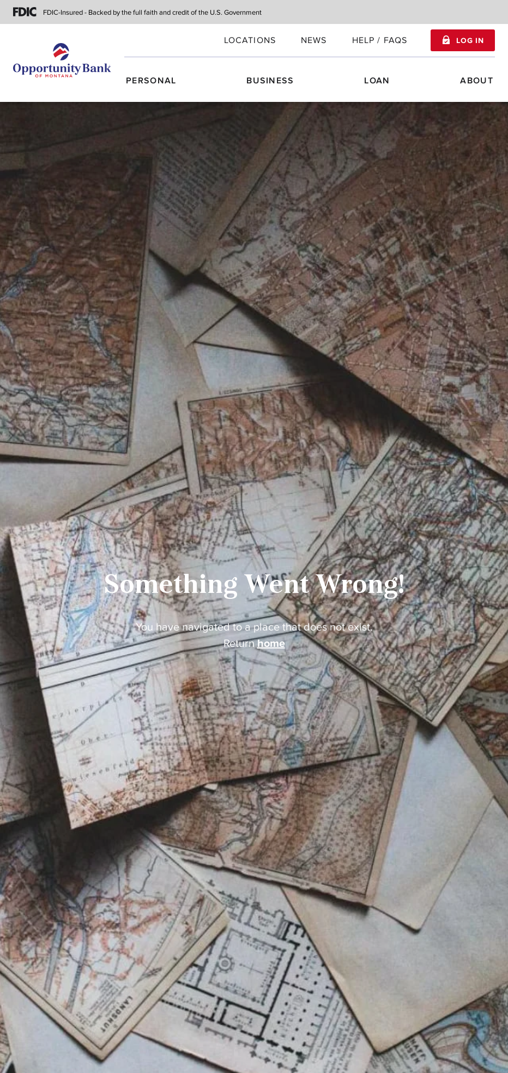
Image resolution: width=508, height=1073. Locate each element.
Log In (470, 41)
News (314, 40)
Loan (377, 80)
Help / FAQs (380, 40)
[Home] (62, 60)
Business (270, 80)
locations (250, 40)
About (476, 80)
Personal (151, 80)
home (271, 643)
